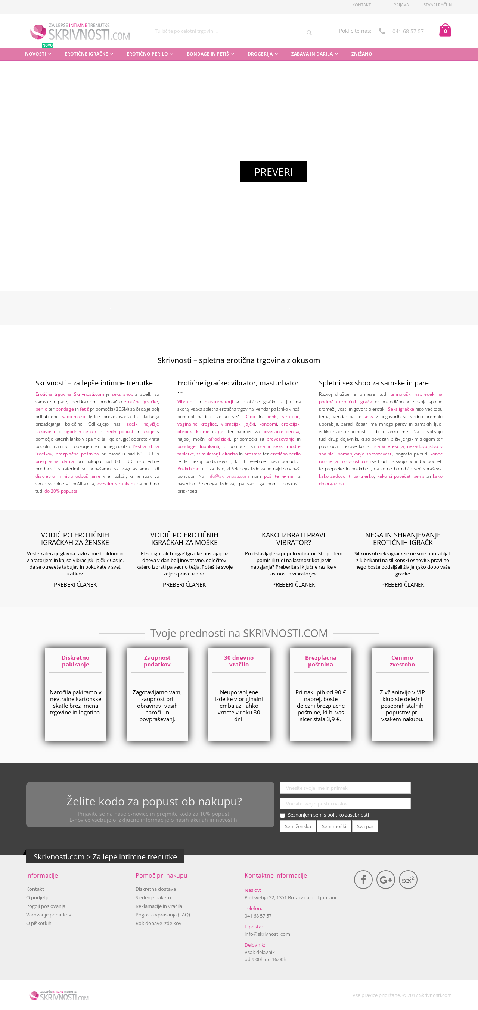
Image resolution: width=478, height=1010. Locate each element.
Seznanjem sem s (328, 814)
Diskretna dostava (156, 889)
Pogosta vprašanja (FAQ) (163, 914)
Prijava (401, 4)
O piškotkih (39, 923)
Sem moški (334, 826)
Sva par (365, 826)
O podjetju (38, 897)
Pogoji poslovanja (45, 906)
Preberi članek (75, 584)
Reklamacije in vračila (159, 906)
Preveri (273, 172)
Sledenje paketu (153, 897)
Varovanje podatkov (48, 914)
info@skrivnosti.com (228, 476)
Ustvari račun (436, 4)
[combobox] (233, 31)
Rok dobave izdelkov (158, 923)
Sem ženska (298, 826)
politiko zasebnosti (348, 814)
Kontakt (35, 889)
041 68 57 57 (258, 915)
